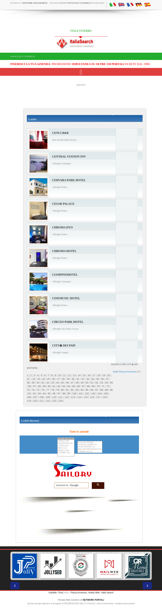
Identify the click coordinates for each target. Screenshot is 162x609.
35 (97, 379)
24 (43, 379)
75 (38, 389)
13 (74, 375)
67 (83, 386)
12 (69, 375)
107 (35, 397)
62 (59, 386)
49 (82, 382)
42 (47, 382)
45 (62, 382)
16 (88, 375)
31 (77, 379)
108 (41, 397)
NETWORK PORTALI (93, 600)
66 (78, 386)
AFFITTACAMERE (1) (90, 444)
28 (63, 379)
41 (43, 382)
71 (103, 386)
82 (72, 389)
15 (84, 375)
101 (81, 393)
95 (49, 393)
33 (87, 379)
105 (106, 393)
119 (29, 400)
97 (59, 393)
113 (73, 397)
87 (96, 389)
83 (77, 389)
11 (64, 375)
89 (106, 389)
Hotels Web (94, 592)
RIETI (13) (66, 448)
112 (67, 397)
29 (68, 379)
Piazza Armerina (79, 592)
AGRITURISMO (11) (90, 447)
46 (67, 382)
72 (107, 386)
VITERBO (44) (66, 452)
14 (79, 375)
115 (86, 397)
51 (92, 382)
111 (60, 397)
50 (87, 382)
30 (72, 379)
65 (73, 386)
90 (111, 389)
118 (104, 397)
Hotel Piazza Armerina (124, 371)
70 (98, 386)
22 (33, 379)
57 (34, 386)
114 (79, 397)
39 (33, 382)
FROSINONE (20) (66, 443)
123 (54, 400)
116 (92, 397)
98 (63, 393)
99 (68, 393)
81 (67, 389)
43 (52, 382)
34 (92, 379)
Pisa (60, 592)
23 (38, 379)
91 (29, 393)
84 (82, 389)
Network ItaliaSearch (34, 3)
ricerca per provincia (66, 439)
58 (39, 386)
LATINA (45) (66, 446)
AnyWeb (52, 592)
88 (101, 389)
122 (48, 400)
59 (44, 386)
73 (28, 389)
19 (103, 375)
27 (58, 379)
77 (47, 389)
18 (98, 375)
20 (108, 375)
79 (57, 389)
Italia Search (107, 592)
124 (60, 400)
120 (35, 400)
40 (38, 382)
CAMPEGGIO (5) (90, 451)
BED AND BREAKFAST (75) (90, 449)
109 (48, 397)
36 (102, 379)
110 (54, 397)
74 (33, 389)
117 (98, 397)
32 (82, 379)
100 (74, 393)
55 (111, 382)
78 (52, 389)
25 (48, 379)
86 (92, 389)
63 (63, 386)
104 (99, 393)
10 (59, 375)
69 (93, 386)
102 (87, 393)
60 (49, 386)
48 (77, 382)
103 (93, 393)
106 (29, 397)
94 (44, 393)
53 (101, 382)
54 (106, 382)
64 (68, 386)
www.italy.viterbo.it (22, 56)
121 (41, 400)
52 (96, 382)
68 (88, 386)
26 (53, 379)
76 (43, 389)
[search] (70, 485)
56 (29, 386)
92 (34, 393)
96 (54, 393)
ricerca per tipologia (90, 442)
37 (107, 379)
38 (28, 382)
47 (72, 382)
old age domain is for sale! (76, 3)
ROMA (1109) (66, 441)
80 (62, 389)
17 (93, 375)
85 (87, 389)
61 (54, 386)
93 (39, 393)
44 (57, 382)
